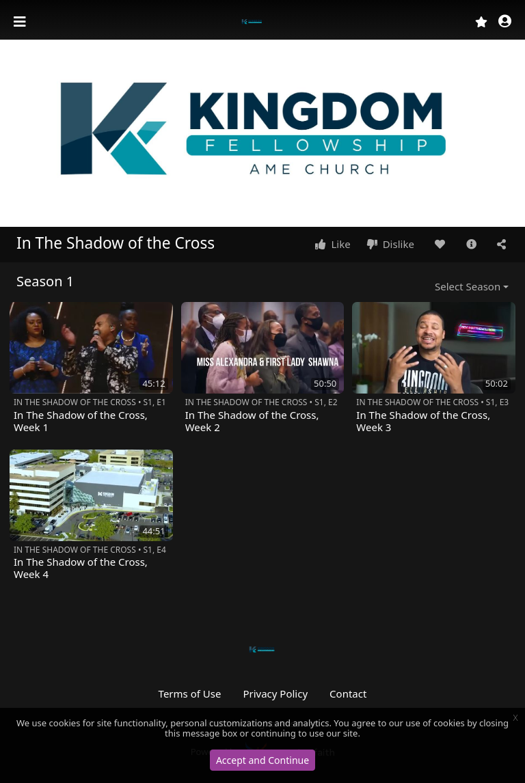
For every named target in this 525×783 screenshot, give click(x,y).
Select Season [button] (467, 286)
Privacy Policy (275, 693)
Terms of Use (190, 693)
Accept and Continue (262, 760)
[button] (505, 22)
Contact (347, 693)
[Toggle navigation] (21, 21)
